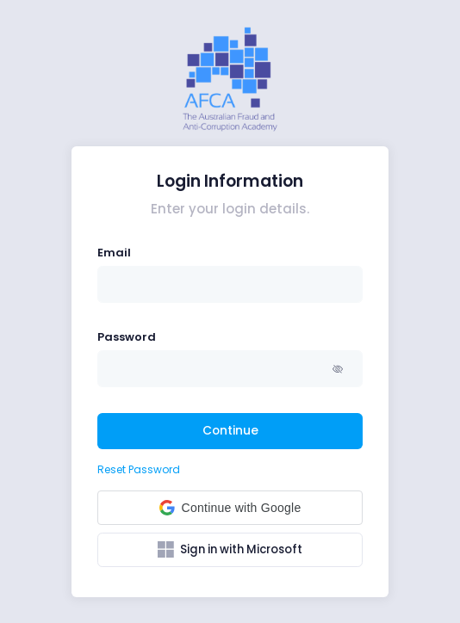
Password (126, 337)
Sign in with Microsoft (230, 549)
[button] (339, 368)
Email (114, 252)
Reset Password (138, 469)
